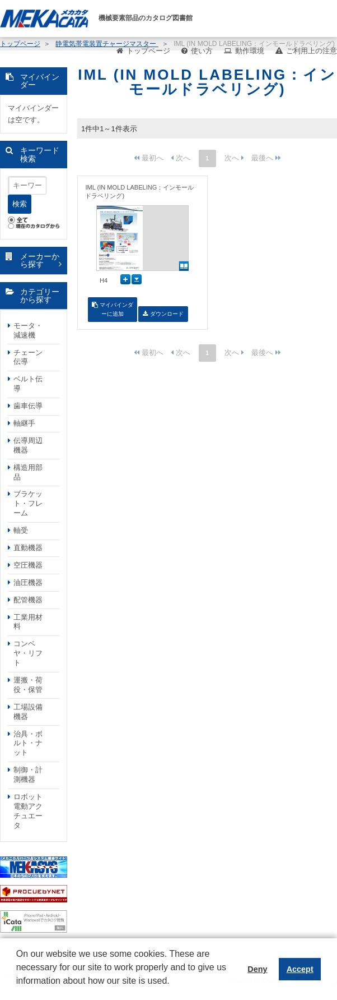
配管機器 (28, 600)
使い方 (202, 51)
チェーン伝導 (28, 357)
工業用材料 (28, 622)
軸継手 (24, 423)
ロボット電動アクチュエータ (28, 811)
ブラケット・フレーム (28, 503)
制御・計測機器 (28, 775)
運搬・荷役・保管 (28, 685)
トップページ (148, 51)
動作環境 (249, 51)
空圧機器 (28, 565)
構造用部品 (28, 472)
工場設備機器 (28, 712)
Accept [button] (300, 969)
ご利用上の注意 (311, 51)
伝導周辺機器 (28, 445)
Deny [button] (257, 969)
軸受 (20, 530)
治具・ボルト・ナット (28, 743)
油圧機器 (28, 582)
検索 (19, 204)
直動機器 (28, 547)
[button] (18, 989)
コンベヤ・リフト (28, 653)
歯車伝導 (28, 406)
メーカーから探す (39, 260)
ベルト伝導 (28, 384)
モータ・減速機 (28, 330)
